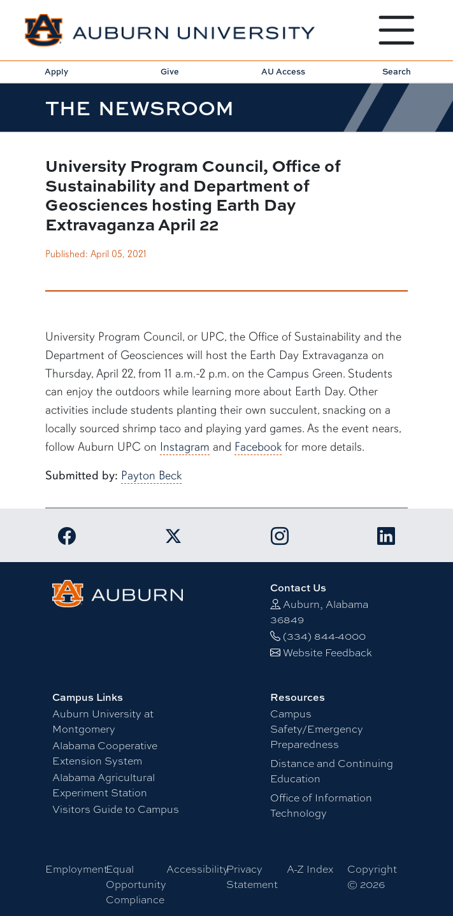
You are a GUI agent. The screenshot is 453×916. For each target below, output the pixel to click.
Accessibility (197, 868)
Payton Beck (151, 475)
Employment (76, 868)
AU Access (283, 71)
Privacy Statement (252, 876)
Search (396, 71)
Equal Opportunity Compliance (136, 883)
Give (170, 71)
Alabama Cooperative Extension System (104, 753)
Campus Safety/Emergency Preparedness (316, 728)
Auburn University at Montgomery (103, 721)
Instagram (185, 446)
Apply (56, 71)
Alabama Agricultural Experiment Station (103, 785)
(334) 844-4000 (324, 635)
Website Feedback (327, 652)
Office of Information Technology (321, 805)
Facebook (258, 446)
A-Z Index (310, 868)
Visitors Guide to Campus (115, 808)
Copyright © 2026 (372, 876)
